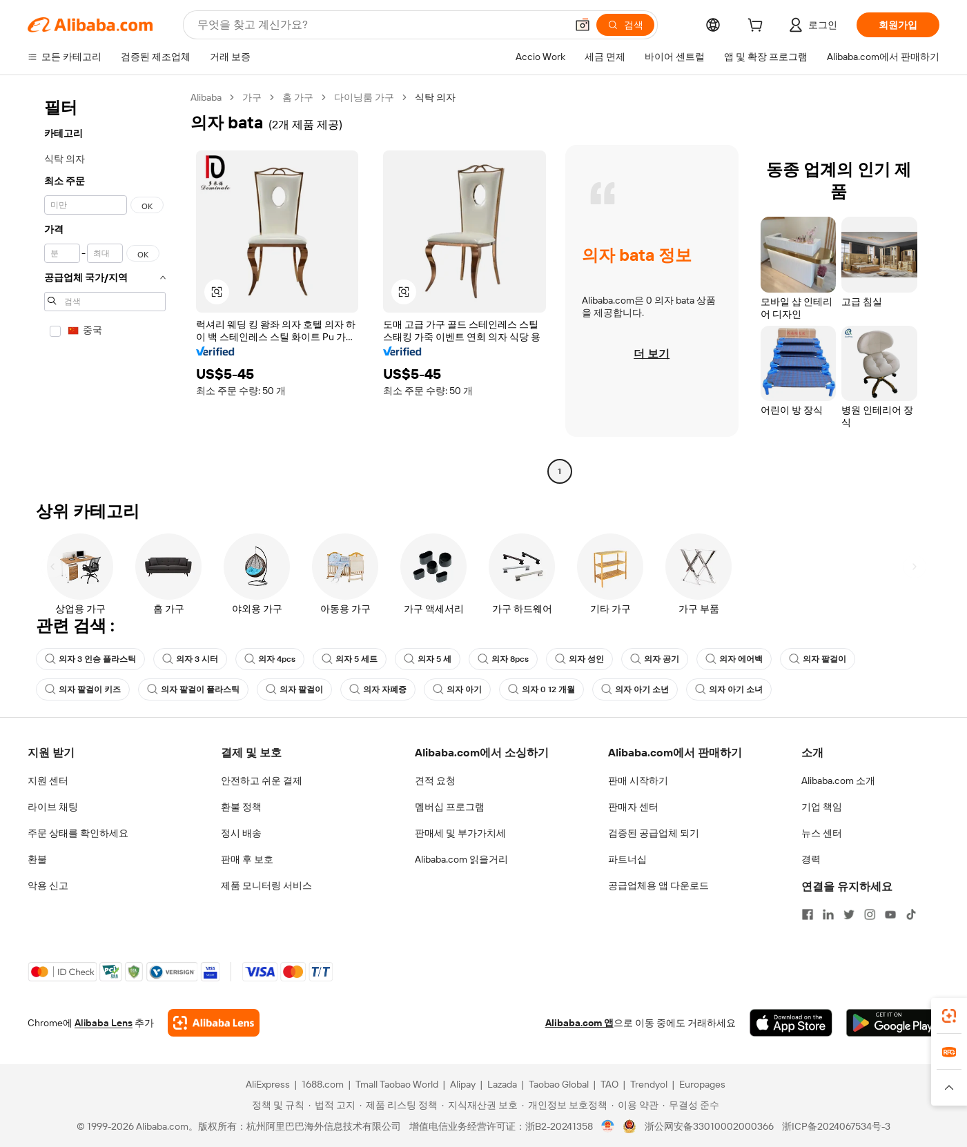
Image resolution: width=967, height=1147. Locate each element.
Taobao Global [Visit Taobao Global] (559, 1084)
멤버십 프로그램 (450, 806)
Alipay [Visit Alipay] (463, 1084)
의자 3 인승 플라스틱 (90, 659)
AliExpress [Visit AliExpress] (268, 1084)
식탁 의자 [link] (435, 97)
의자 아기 (457, 689)
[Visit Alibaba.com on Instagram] (869, 914)
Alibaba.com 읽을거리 (461, 859)
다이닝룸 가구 (364, 97)
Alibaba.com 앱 (579, 1022)
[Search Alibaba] (380, 24)
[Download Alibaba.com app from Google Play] (892, 1023)
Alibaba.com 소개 (838, 780)
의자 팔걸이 (817, 659)
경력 (811, 859)
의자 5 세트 (350, 659)
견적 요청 (435, 780)
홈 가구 (297, 97)
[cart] (758, 26)
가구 (252, 97)
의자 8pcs (503, 659)
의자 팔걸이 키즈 (83, 689)
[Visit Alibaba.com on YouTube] (890, 914)
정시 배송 (241, 833)
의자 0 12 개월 (541, 689)
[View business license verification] (607, 1126)
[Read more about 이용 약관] (635, 1105)
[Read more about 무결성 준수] (691, 1105)
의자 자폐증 (378, 689)
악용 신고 (48, 885)
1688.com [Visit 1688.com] (323, 1084)
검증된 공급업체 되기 (653, 833)
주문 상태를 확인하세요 (78, 833)
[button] (582, 25)
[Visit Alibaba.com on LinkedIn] (828, 914)
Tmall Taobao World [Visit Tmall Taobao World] (396, 1084)
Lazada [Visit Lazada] (502, 1084)
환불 (37, 859)
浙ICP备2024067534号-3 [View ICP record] (836, 1126)
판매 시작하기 (638, 780)
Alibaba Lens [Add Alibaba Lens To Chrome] (104, 1022)
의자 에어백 (734, 659)
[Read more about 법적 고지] (332, 1105)
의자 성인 (579, 659)
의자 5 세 (427, 659)
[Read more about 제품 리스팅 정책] (399, 1105)
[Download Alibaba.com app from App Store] (791, 1023)
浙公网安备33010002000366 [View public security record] (709, 1126)
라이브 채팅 (53, 806)
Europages (702, 1084)
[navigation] (105, 286)
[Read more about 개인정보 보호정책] (564, 1105)
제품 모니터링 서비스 (266, 885)
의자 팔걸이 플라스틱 (193, 689)
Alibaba (206, 97)
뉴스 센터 (821, 833)
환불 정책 (241, 806)
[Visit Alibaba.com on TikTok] (911, 914)
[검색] (625, 25)
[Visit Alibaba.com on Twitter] (849, 914)
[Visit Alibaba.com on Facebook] (807, 914)
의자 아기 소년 (635, 689)
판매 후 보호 (247, 859)
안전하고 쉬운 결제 (261, 780)
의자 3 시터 (190, 659)
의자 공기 (654, 659)
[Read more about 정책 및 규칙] (276, 1105)
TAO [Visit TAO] (609, 1084)
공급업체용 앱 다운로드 (658, 885)
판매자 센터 (633, 806)
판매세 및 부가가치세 (460, 833)
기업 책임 (821, 806)
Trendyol (648, 1084)
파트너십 (627, 859)
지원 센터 (48, 780)
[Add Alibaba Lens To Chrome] (214, 1023)
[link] (949, 1016)
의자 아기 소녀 (729, 689)
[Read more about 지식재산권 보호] (480, 1105)
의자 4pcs (269, 659)
